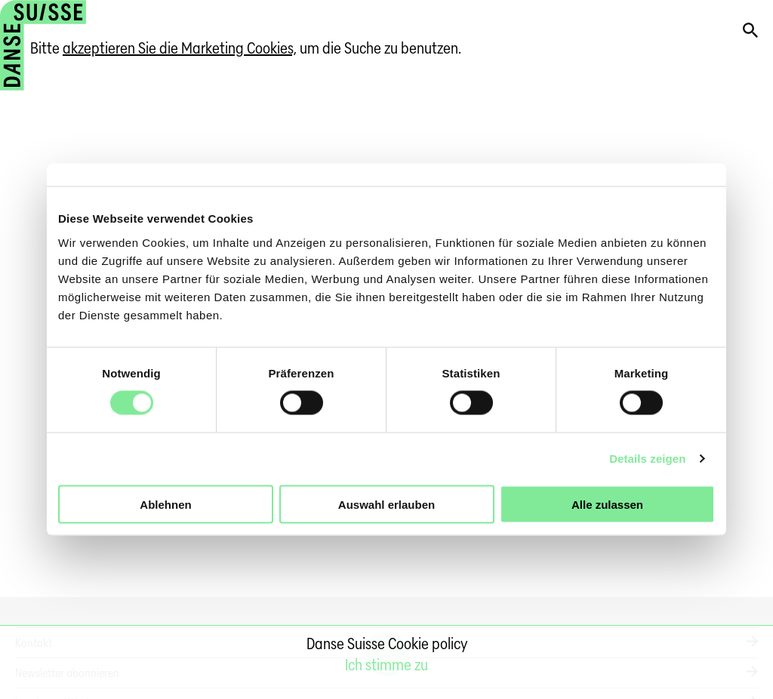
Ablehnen (165, 503)
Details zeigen (647, 458)
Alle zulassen (607, 503)
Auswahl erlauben (386, 503)
